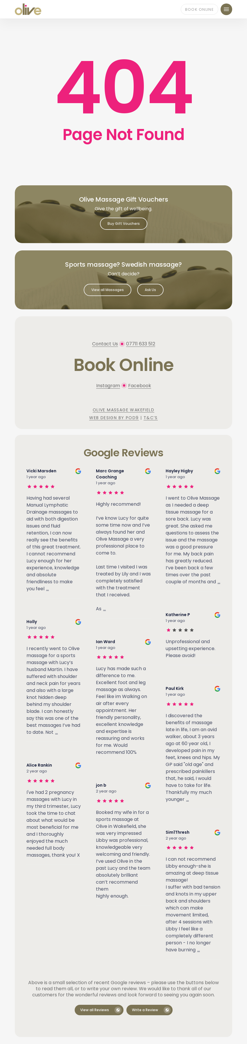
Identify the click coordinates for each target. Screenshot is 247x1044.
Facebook (139, 385)
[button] (226, 9)
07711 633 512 (140, 343)
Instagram (108, 385)
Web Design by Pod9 (114, 418)
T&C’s (151, 418)
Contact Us (105, 343)
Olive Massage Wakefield (123, 410)
